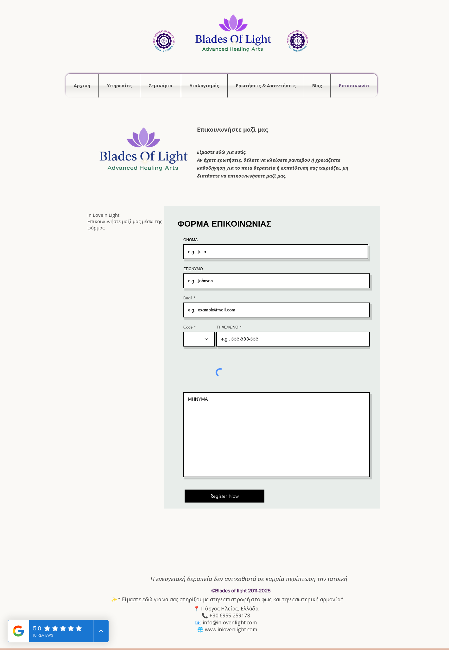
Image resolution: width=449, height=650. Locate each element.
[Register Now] (224, 496)
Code (188, 327)
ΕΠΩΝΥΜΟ (193, 269)
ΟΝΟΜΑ (190, 240)
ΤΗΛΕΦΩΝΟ (227, 327)
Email (187, 298)
